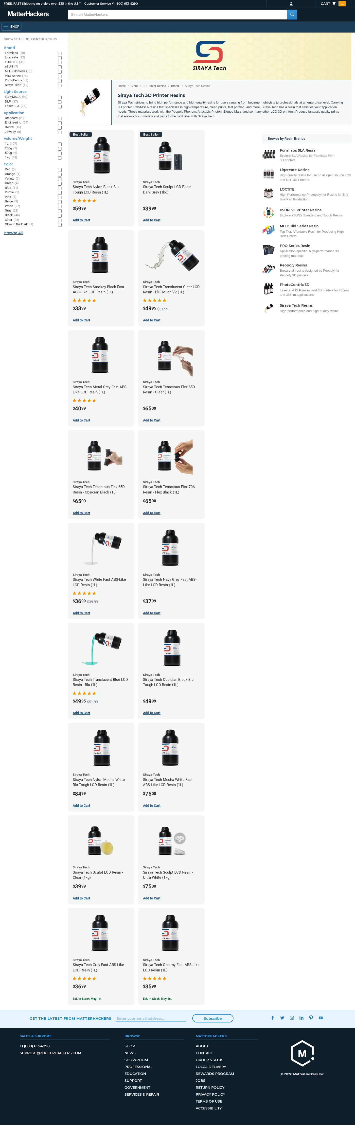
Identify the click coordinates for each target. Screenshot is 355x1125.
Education (135, 1074)
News (130, 1053)
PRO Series (16, 76)
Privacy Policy (210, 1094)
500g (11, 153)
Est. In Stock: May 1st (87, 999)
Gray (11, 210)
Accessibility (209, 1108)
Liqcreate (15, 57)
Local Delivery (211, 1067)
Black (12, 215)
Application (14, 113)
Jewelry (13, 132)
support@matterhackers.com (50, 1053)
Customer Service (97, 3)
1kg (11, 157)
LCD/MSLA (16, 97)
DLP (11, 101)
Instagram (291, 1018)
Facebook (272, 1018)
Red (10, 169)
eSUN (11, 66)
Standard (15, 118)
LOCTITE (15, 62)
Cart (333, 3)
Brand (175, 86)
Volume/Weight (18, 138)
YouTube (320, 1018)
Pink (11, 197)
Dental (13, 127)
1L (11, 143)
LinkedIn (301, 1018)
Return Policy (210, 1087)
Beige (11, 201)
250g (11, 148)
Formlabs (15, 53)
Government (137, 1087)
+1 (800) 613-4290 (125, 3)
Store (134, 86)
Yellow (12, 178)
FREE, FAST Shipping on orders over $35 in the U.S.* (42, 3)
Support (133, 1080)
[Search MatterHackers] (292, 14)
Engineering (16, 122)
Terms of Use (209, 1101)
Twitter (282, 1018)
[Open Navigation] (11, 27)
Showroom (136, 1060)
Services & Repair (141, 1094)
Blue (11, 188)
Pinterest (311, 1018)
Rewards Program (215, 1074)
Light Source (15, 91)
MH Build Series (19, 71)
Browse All (13, 233)
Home (122, 86)
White (12, 206)
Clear (12, 220)
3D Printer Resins (154, 86)
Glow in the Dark (19, 224)
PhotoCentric (16, 80)
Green (12, 183)
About (202, 1046)
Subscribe (213, 1018)
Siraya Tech (16, 85)
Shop (129, 1046)
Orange (12, 174)
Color (8, 164)
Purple (12, 192)
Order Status (209, 1060)
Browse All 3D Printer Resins (30, 39)
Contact (204, 1053)
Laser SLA (15, 106)
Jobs (200, 1080)
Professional (138, 1067)
